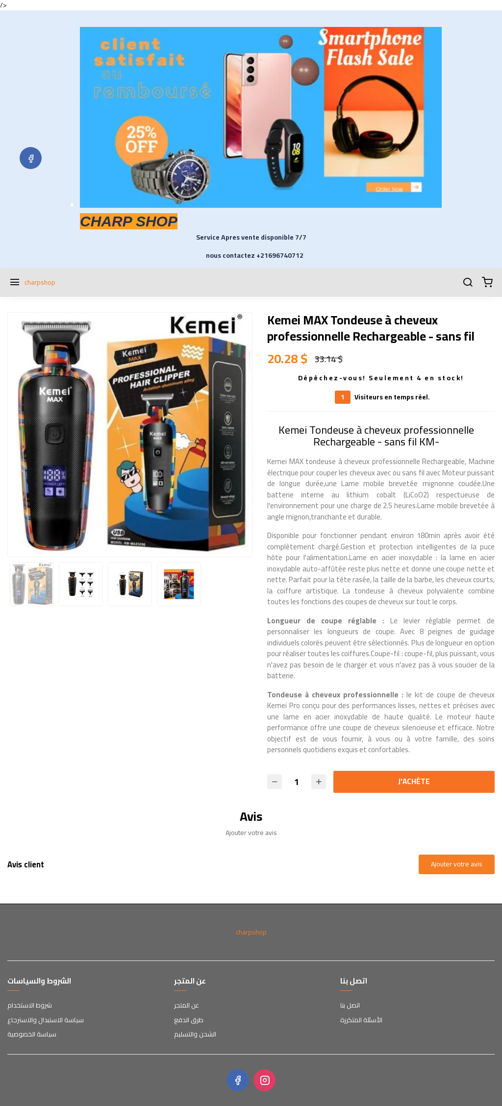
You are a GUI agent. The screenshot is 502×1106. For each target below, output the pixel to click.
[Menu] (14, 282)
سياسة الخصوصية (31, 1034)
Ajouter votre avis (456, 864)
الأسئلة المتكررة (361, 1020)
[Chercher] (467, 282)
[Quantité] (296, 782)
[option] (130, 435)
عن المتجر (186, 1005)
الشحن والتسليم (195, 1034)
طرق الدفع (188, 1020)
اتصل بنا (350, 1005)
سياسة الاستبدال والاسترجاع (45, 1020)
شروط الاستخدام (29, 1005)
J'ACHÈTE (414, 781)
